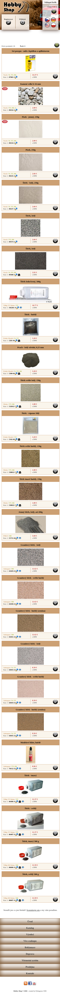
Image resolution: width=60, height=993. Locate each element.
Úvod (30, 921)
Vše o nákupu (30, 941)
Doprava (30, 954)
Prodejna (30, 967)
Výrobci (30, 934)
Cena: (50, 7)
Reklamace (30, 947)
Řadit (22, 46)
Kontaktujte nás (33, 910)
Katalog (30, 928)
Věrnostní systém (30, 960)
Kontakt (30, 973)
